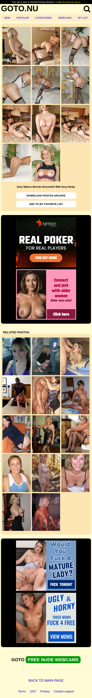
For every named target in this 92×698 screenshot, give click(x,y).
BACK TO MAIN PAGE (46, 680)
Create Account (63, 2)
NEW (7, 17)
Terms (22, 691)
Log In (77, 2)
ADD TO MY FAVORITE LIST (46, 204)
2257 (33, 691)
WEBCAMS (64, 17)
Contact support (64, 691)
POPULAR (23, 17)
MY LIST (83, 17)
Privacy (45, 691)
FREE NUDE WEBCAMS (53, 659)
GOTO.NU (19, 8)
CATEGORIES (43, 17)
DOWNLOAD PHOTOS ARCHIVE (46, 195)
